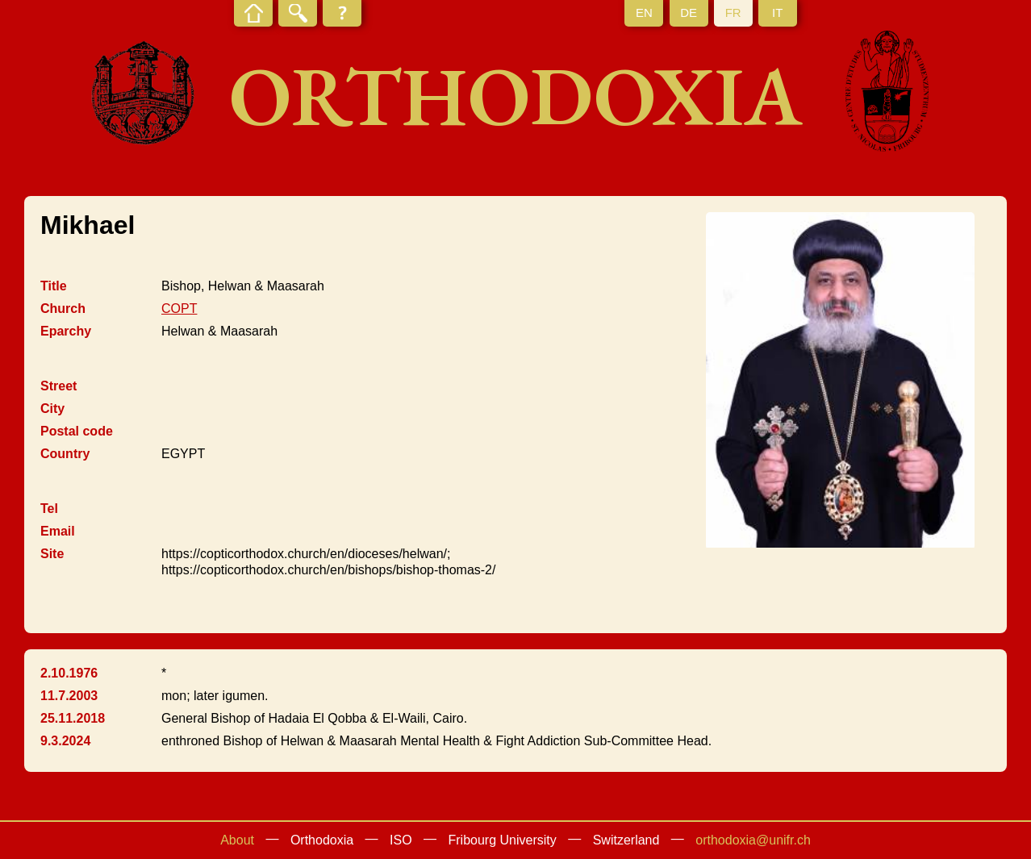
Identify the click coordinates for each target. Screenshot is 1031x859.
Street (58, 386)
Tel (49, 508)
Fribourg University (503, 840)
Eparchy (65, 331)
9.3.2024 (65, 741)
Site (52, 554)
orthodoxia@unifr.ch (753, 840)
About (237, 840)
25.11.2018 (72, 718)
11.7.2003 (69, 696)
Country (65, 454)
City (52, 408)
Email (57, 531)
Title (53, 286)
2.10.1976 (69, 673)
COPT (179, 308)
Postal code (76, 431)
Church (63, 308)
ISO (401, 840)
